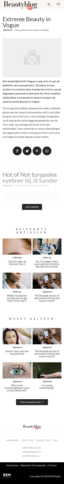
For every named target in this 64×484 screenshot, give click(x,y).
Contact (52, 465)
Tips (55, 440)
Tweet (27, 150)
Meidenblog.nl (32, 452)
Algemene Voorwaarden (33, 465)
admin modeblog (41, 30)
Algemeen (7, 30)
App (46, 150)
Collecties (43, 440)
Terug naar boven (30, 402)
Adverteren (12, 465)
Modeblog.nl (31, 456)
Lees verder (32, 207)
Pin (37, 150)
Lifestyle (28, 440)
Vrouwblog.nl (32, 448)
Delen (17, 150)
